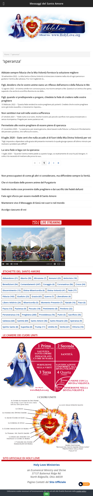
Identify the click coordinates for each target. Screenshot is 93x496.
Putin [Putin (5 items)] (62, 314)
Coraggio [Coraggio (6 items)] (49, 284)
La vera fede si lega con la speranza (20, 150)
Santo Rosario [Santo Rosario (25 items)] (59, 320)
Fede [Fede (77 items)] (72, 290)
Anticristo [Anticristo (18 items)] (70, 278)
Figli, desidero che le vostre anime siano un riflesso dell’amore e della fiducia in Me (45, 84)
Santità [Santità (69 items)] (22, 320)
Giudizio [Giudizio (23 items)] (23, 296)
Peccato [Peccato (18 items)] (34, 308)
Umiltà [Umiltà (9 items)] (52, 327)
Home (6, 54)
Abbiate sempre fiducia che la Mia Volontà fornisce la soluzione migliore (39, 72)
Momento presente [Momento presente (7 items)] (51, 302)
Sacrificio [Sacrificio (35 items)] (74, 314)
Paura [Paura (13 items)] (7, 308)
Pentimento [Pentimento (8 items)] (50, 308)
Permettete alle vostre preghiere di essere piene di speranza (33, 125)
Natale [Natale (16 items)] (70, 302)
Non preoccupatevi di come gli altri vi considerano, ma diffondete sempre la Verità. (45, 175)
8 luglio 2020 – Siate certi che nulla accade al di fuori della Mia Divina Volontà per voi (46, 137)
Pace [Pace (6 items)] (82, 302)
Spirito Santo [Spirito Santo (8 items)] (10, 327)
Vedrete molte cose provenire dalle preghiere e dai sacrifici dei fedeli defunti (42, 189)
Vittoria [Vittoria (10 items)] (78, 327)
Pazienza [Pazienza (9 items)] (20, 308)
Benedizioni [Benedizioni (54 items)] (10, 284)
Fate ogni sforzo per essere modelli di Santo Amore (28, 196)
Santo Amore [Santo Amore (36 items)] (39, 320)
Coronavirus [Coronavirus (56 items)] (65, 284)
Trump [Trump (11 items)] (40, 327)
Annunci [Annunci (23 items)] (55, 278)
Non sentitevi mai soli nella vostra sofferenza (25, 113)
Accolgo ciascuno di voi (13, 209)
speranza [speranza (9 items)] (76, 320)
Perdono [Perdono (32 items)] (66, 308)
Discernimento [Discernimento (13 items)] (12, 290)
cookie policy (81, 491)
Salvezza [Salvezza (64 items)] (9, 320)
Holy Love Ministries (46, 464)
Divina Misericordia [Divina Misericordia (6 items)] (34, 290)
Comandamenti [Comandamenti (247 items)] (30, 284)
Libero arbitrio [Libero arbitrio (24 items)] (12, 302)
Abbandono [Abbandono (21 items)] (10, 278)
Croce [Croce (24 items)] (80, 284)
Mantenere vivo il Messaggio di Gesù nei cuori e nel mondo (33, 202)
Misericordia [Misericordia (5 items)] (30, 302)
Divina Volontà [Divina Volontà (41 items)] (56, 290)
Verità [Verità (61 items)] (65, 327)
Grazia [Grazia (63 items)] (37, 296)
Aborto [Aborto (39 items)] (25, 278)
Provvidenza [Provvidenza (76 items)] (47, 314)
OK (46, 494)
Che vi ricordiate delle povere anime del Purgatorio (28, 182)
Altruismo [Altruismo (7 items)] (40, 278)
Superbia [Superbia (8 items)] (26, 327)
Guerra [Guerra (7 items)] (49, 296)
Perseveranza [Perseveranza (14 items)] (11, 314)
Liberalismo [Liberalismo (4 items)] (64, 296)
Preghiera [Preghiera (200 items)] (29, 314)
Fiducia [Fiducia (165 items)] (8, 296)
